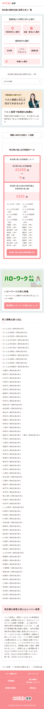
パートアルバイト (22, 50)
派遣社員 (34, 51)
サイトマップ (33, 674)
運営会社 (33, 688)
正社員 (9, 51)
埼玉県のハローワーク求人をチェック (22, 306)
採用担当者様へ (11, 688)
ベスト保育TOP (11, 674)
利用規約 (11, 681)
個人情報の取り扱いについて (33, 680)
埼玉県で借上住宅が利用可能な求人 (22, 252)
